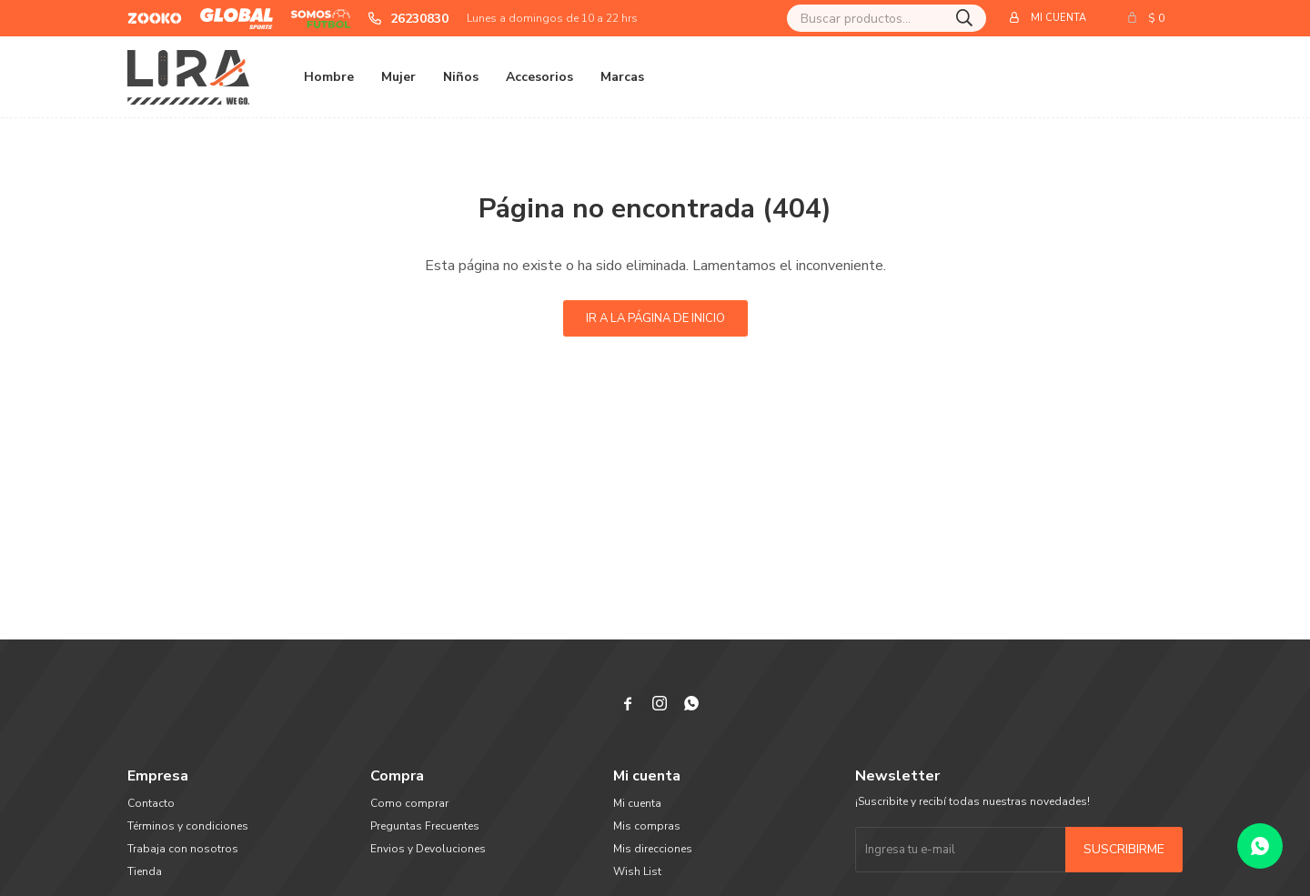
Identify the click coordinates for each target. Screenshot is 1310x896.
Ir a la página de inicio (655, 318)
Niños (461, 77)
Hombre (329, 77)
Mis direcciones (652, 848)
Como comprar (409, 803)
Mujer (398, 77)
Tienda (144, 871)
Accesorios (539, 77)
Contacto (151, 803)
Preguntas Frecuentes (424, 826)
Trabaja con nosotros (182, 848)
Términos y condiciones (187, 826)
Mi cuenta (637, 803)
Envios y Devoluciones (428, 848)
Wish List (637, 871)
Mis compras (646, 826)
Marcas (622, 77)
